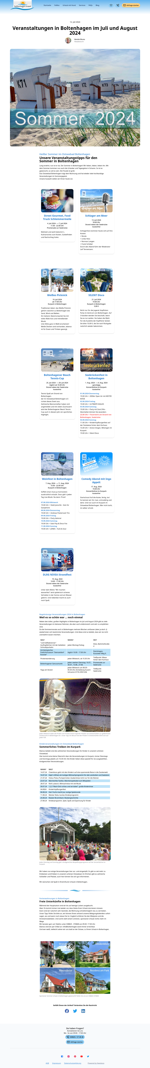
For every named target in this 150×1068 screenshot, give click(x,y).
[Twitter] (88, 1057)
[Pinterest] (75, 1057)
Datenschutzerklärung (72, 1063)
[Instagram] (68, 1057)
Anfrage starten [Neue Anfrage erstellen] (75, 1042)
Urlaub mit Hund (69, 5)
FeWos (56, 5)
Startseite (47, 5)
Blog (97, 5)
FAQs (91, 5)
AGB (47, 1063)
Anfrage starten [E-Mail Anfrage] (131, 5)
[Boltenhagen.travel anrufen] (117, 5)
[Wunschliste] (111, 5)
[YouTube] (81, 1057)
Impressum (56, 1063)
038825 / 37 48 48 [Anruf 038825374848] (75, 1037)
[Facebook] (62, 1057)
